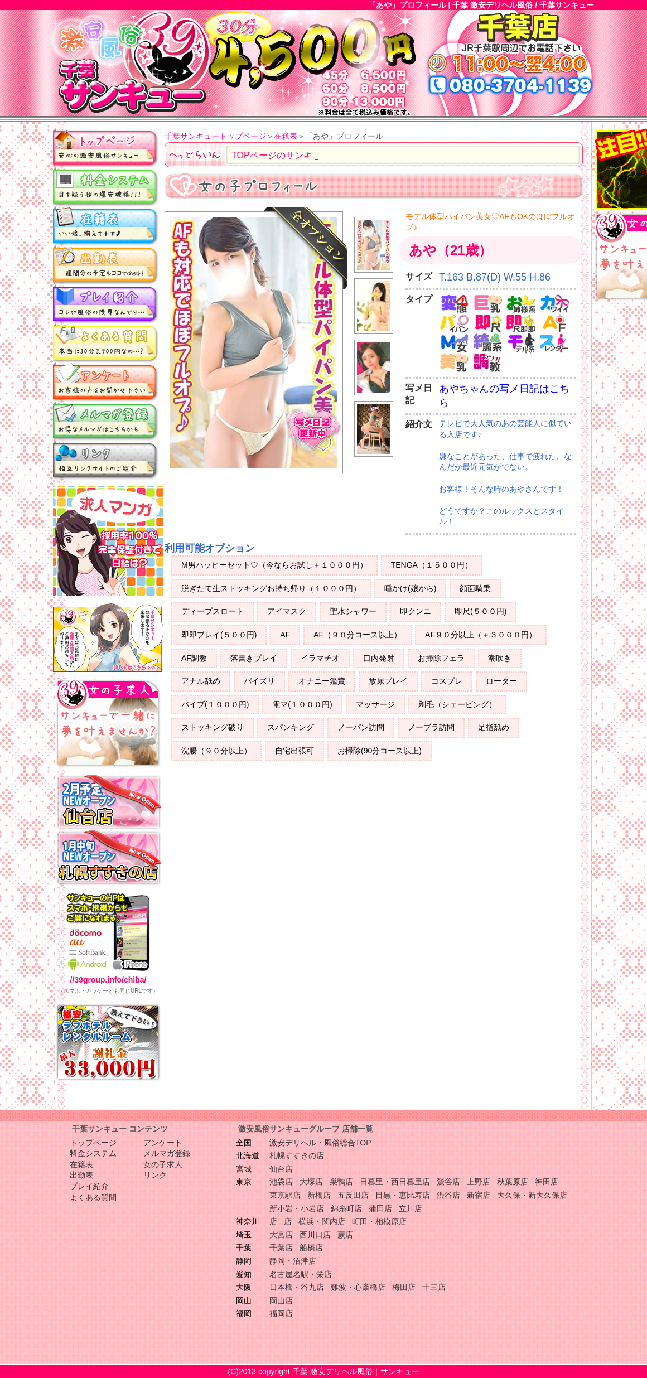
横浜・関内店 (321, 1221)
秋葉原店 (512, 1181)
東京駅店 (285, 1195)
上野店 (478, 1181)
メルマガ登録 (106, 421)
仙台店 (281, 1168)
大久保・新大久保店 (532, 1195)
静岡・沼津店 (292, 1260)
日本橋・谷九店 (296, 1287)
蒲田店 (380, 1208)
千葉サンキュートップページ (215, 136)
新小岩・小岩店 (296, 1208)
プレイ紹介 (106, 303)
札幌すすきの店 (296, 1155)
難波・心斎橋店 (358, 1287)
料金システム (106, 186)
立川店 (410, 1208)
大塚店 (311, 1181)
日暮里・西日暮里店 (395, 1181)
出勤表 (106, 264)
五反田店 (353, 1195)
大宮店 (281, 1234)
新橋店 (319, 1195)
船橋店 (311, 1247)
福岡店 (281, 1313)
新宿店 (478, 1195)
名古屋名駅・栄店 (300, 1274)
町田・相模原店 (379, 1221)
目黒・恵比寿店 (402, 1195)
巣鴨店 (341, 1181)
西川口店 (315, 1234)
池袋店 (281, 1181)
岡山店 (281, 1300)
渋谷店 (448, 1195)
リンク (106, 460)
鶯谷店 (448, 1181)
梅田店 (404, 1287)
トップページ (106, 147)
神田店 (546, 1181)
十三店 (434, 1287)
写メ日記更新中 (313, 432)
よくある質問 (106, 342)
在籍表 (106, 225)
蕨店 (345, 1234)
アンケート (106, 382)
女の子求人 (162, 1164)
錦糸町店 (346, 1208)
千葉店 (281, 1247)
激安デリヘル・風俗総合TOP (320, 1142)
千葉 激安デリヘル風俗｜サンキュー (355, 1371)
